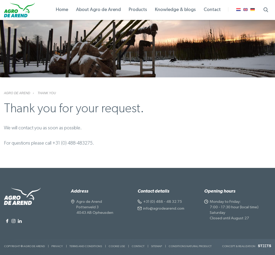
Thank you (46, 93)
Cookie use (117, 246)
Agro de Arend (17, 93)
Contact (138, 246)
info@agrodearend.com (163, 208)
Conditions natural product (190, 246)
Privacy (57, 246)
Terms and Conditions (85, 246)
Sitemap (156, 246)
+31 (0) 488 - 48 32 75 (162, 202)
